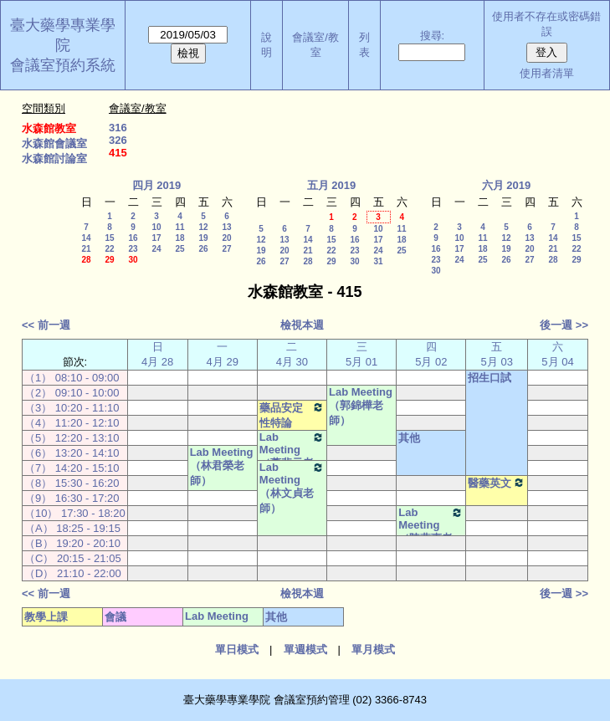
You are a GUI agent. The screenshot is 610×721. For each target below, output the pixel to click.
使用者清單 (547, 73)
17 (156, 238)
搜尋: (432, 35)
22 (109, 248)
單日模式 (237, 649)
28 (85, 259)
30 (132, 259)
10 (156, 227)
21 (85, 248)
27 (226, 248)
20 (226, 238)
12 (203, 227)
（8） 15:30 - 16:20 (71, 483)
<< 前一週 (46, 325)
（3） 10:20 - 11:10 (71, 407)
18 (179, 238)
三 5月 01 (361, 354)
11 (179, 227)
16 (132, 238)
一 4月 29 (222, 354)
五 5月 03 (497, 354)
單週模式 (305, 649)
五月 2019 (331, 185)
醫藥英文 (496, 482)
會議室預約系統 (62, 65)
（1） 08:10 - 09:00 (71, 377)
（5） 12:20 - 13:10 (71, 438)
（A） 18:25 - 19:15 (72, 528)
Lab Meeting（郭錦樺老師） (360, 406)
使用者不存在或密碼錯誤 (546, 24)
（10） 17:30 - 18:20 (75, 513)
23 (132, 248)
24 (156, 248)
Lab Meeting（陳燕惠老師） (431, 533)
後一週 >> (564, 325)
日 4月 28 (157, 354)
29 (109, 259)
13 (226, 227)
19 (203, 238)
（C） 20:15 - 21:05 (72, 558)
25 (179, 248)
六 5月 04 (557, 354)
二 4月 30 (292, 354)
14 (85, 238)
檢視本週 (302, 325)
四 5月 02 (431, 354)
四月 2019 (157, 185)
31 (377, 261)
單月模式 (373, 649)
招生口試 (489, 377)
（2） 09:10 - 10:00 (71, 392)
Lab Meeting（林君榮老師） (222, 466)
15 (109, 238)
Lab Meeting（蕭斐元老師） (292, 457)
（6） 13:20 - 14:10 (71, 453)
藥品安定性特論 (292, 415)
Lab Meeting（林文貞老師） (292, 487)
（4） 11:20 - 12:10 (71, 423)
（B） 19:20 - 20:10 (72, 543)
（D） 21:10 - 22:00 (72, 573)
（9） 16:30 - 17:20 (71, 498)
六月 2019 (506, 185)
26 (203, 248)
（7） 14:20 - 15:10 (71, 468)
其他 (409, 438)
